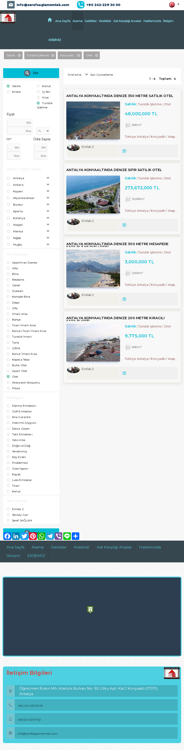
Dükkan (15, 291)
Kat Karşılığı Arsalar (127, 21)
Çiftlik (13, 348)
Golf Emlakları (19, 411)
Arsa (43, 97)
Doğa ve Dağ (18, 445)
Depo (13, 302)
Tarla (13, 342)
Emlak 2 (15, 509)
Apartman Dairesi (22, 262)
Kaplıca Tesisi (18, 359)
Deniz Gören (18, 428)
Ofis (12, 308)
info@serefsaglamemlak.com (43, 5)
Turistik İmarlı (19, 336)
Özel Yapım (17, 468)
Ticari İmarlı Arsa (21, 325)
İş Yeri (43, 91)
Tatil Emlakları (19, 434)
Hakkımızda (152, 21)
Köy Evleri (16, 457)
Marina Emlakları (21, 405)
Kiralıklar (105, 21)
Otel (12, 376)
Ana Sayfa (62, 21)
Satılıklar (91, 21)
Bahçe (14, 319)
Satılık (14, 86)
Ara (31, 73)
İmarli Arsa (17, 314)
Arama (77, 21)
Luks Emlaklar (19, 480)
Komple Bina (18, 296)
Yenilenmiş (17, 451)
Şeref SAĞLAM (19, 520)
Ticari (13, 485)
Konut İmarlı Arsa (22, 354)
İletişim (168, 21)
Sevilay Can (17, 514)
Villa (12, 268)
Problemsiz (17, 462)
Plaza (13, 388)
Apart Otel (17, 371)
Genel (13, 285)
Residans (15, 279)
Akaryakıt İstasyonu (23, 382)
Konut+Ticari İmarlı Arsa (26, 331)
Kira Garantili (19, 417)
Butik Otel (17, 365)
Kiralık (14, 91)
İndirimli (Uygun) (21, 422)
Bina (13, 274)
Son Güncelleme (98, 74)
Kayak (14, 474)
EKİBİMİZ (61, 40)
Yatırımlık (16, 440)
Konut (44, 86)
